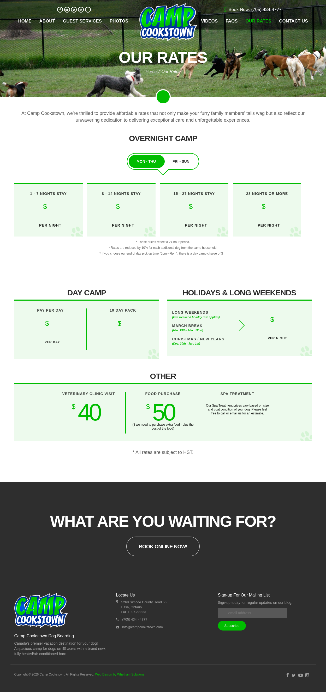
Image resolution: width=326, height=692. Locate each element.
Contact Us (293, 21)
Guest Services (82, 21)
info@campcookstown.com (142, 627)
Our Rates (258, 21)
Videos (209, 21)
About (47, 21)
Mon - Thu (147, 161)
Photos (119, 21)
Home (25, 21)
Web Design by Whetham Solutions (119, 674)
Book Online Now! (163, 546)
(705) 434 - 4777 (134, 619)
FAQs (232, 21)
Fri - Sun (181, 161)
